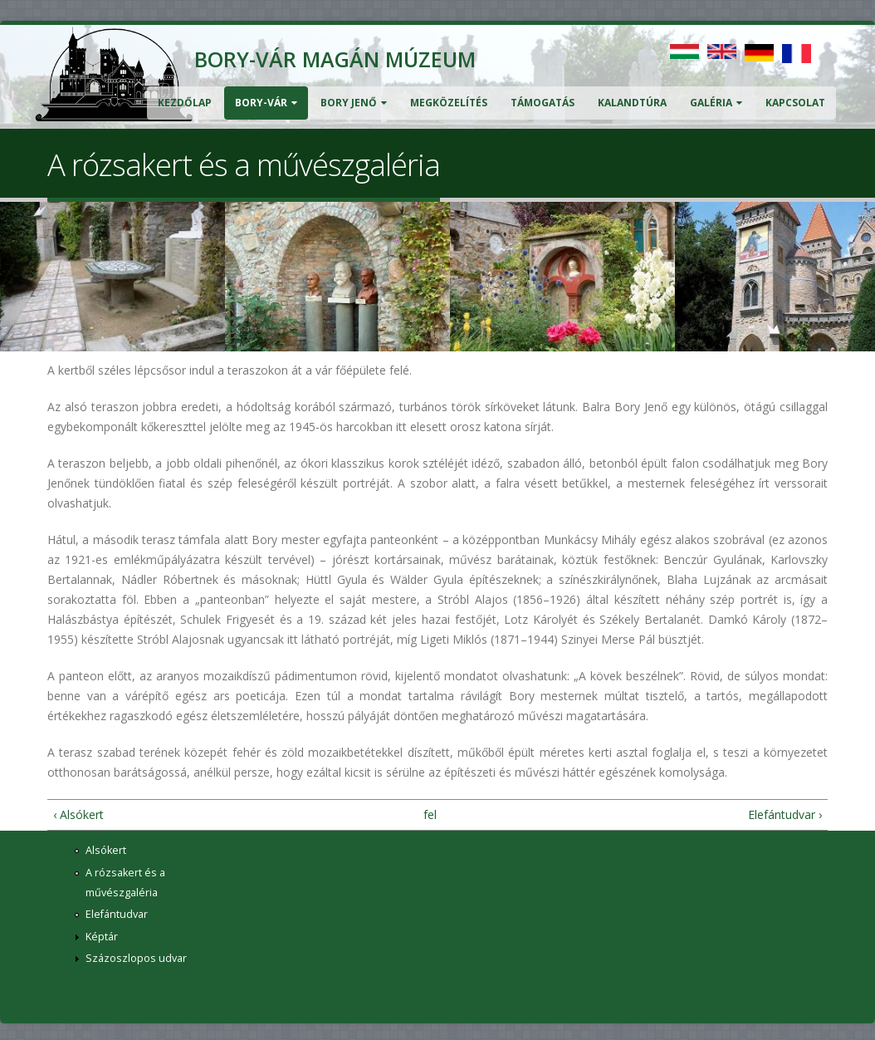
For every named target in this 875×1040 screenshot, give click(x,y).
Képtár (102, 937)
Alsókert (106, 850)
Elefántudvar (117, 914)
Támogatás (542, 103)
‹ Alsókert (78, 814)
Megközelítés (448, 103)
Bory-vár (266, 103)
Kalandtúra (632, 103)
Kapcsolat (795, 103)
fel (430, 814)
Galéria (716, 103)
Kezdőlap (185, 103)
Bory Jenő (353, 103)
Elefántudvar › (785, 814)
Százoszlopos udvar (136, 958)
